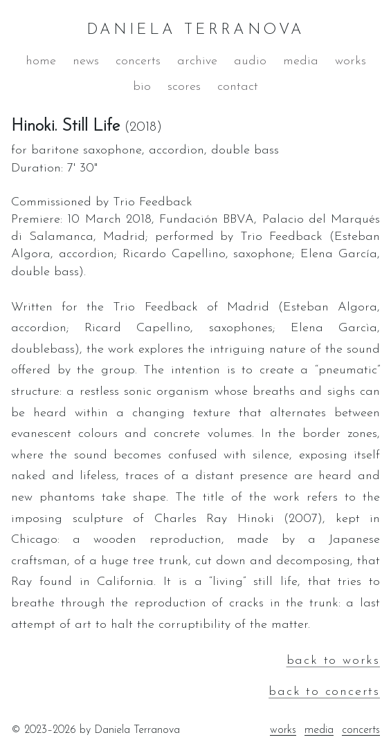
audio (250, 61)
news (86, 61)
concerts (138, 61)
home (41, 61)
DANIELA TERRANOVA (196, 30)
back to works (333, 660)
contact (237, 86)
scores (184, 86)
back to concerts (324, 691)
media (300, 61)
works (350, 61)
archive (197, 61)
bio (142, 86)
